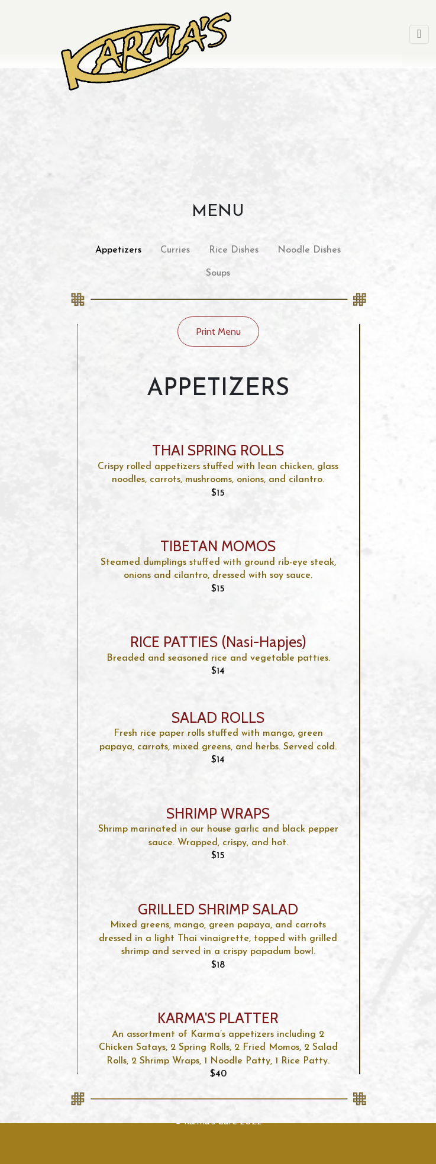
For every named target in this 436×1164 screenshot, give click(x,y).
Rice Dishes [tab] (234, 250)
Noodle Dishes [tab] (309, 250)
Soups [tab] (218, 273)
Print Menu (218, 331)
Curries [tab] (175, 250)
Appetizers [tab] (118, 250)
